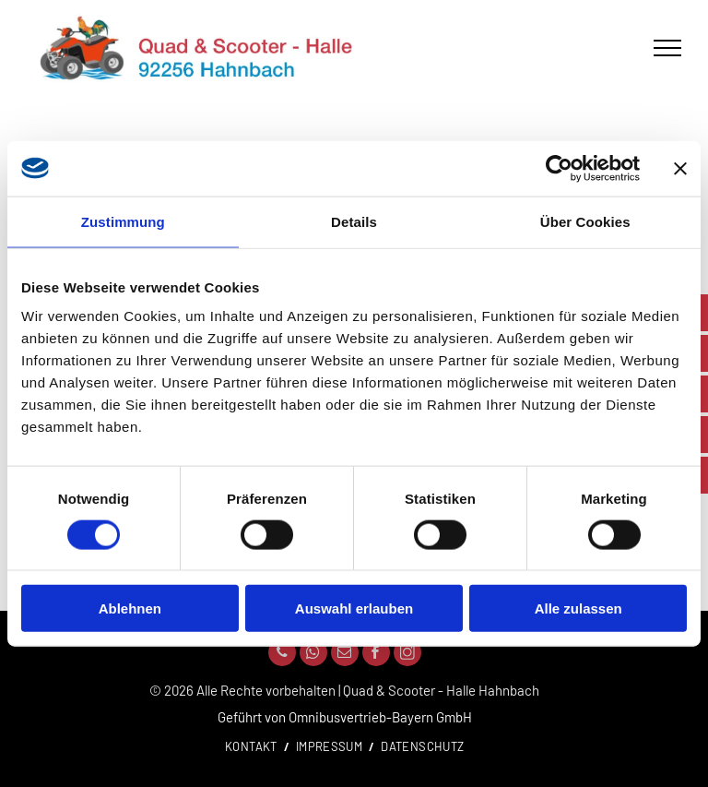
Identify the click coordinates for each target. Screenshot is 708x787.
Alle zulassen (578, 608)
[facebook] (376, 654)
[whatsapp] (313, 654)
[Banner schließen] (680, 167)
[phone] (282, 654)
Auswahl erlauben (354, 608)
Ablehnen (130, 608)
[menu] (667, 48)
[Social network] (407, 654)
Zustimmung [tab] (123, 221)
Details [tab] (354, 221)
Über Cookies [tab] (585, 221)
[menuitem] (253, 747)
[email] (345, 654)
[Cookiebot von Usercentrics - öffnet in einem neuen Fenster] (559, 168)
